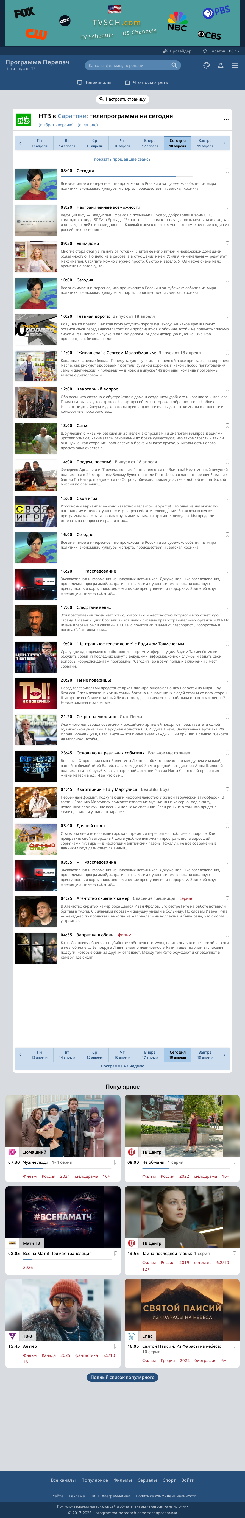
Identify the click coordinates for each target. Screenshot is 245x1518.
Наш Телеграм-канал (110, 1496)
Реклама (77, 1496)
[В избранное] (227, 171)
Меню (226, 119)
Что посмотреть (148, 82)
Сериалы (147, 1480)
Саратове (72, 115)
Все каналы (63, 1480)
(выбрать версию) (56, 124)
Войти (187, 1480)
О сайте (56, 1496)
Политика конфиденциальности (166, 1496)
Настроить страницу (126, 99)
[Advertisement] (121, 1007)
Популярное (94, 1480)
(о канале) (88, 124)
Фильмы (122, 1480)
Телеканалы (92, 82)
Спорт (169, 1480)
